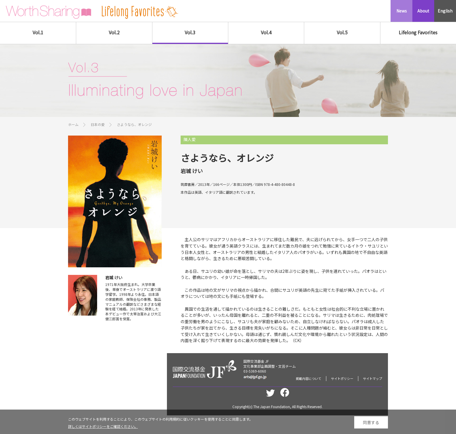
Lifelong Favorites (418, 32)
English (445, 11)
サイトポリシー (342, 378)
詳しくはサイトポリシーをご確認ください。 (103, 428)
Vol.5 (342, 32)
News (401, 11)
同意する (371, 424)
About (423, 11)
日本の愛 (98, 124)
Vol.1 (38, 32)
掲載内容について (308, 378)
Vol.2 (114, 32)
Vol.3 (190, 32)
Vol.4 (266, 32)
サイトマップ (372, 378)
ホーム (73, 124)
